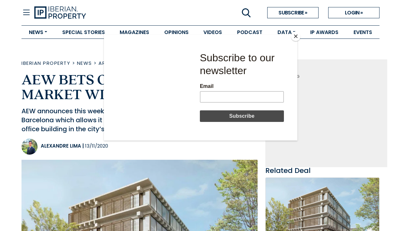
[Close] (296, 36)
